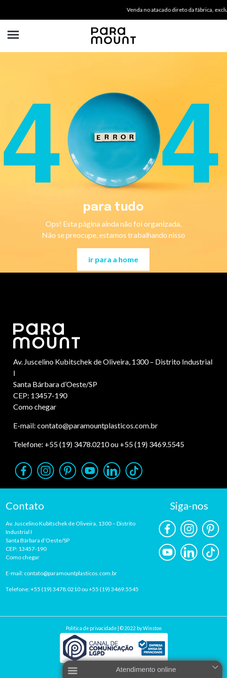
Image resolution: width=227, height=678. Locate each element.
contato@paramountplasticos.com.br (97, 425)
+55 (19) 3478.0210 (77, 444)
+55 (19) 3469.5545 (152, 444)
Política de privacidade (91, 628)
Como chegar (34, 406)
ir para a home (113, 259)
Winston (152, 628)
